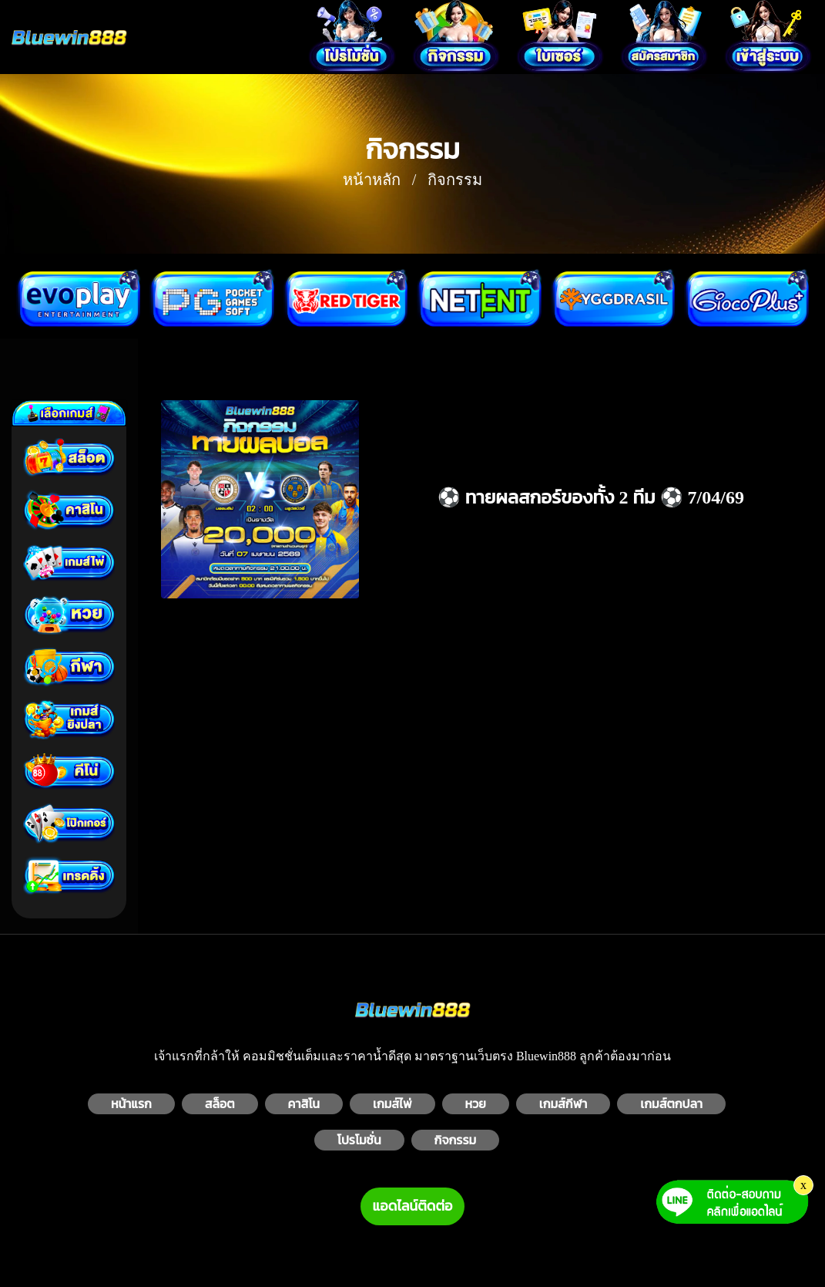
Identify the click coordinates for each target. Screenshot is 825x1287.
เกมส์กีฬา (563, 1103)
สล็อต (220, 1103)
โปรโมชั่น (359, 1140)
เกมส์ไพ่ (392, 1103)
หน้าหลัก (372, 179)
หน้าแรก (131, 1103)
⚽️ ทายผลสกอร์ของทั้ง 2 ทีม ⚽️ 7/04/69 (591, 497)
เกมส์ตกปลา (671, 1103)
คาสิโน (304, 1103)
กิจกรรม (455, 1140)
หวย (475, 1103)
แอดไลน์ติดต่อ (413, 1206)
